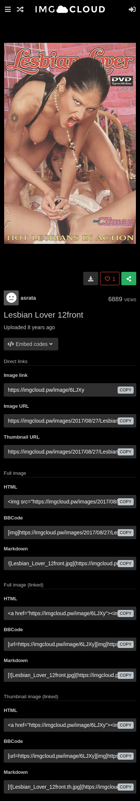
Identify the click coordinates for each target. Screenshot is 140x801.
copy (125, 390)
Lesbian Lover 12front (43, 315)
